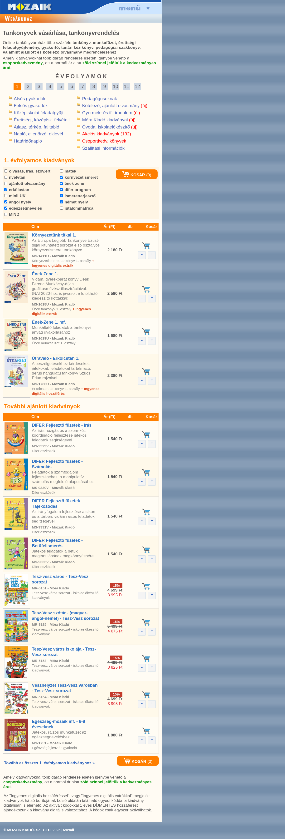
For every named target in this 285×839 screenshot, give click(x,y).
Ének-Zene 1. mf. (49, 322)
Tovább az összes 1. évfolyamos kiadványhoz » (49, 763)
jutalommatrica (76, 208)
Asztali (68, 830)
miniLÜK (15, 196)
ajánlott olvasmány (24, 183)
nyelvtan (14, 177)
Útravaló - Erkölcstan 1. (55, 358)
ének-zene (72, 183)
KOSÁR (133, 175)
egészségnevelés (23, 208)
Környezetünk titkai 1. (54, 235)
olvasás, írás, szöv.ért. (28, 171)
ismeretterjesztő (78, 196)
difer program (75, 190)
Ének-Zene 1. (45, 273)
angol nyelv (17, 202)
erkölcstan (16, 190)
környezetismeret (79, 177)
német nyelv (74, 202)
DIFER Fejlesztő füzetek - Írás (62, 425)
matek (68, 171)
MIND (11, 214)
